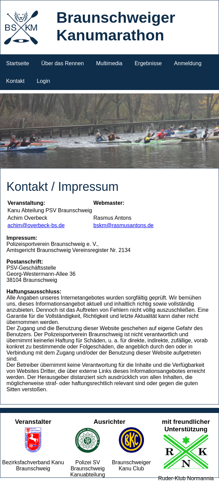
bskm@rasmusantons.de (123, 225)
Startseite (17, 63)
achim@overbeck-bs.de (36, 225)
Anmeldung (187, 63)
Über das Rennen (62, 63)
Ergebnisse (148, 63)
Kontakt (15, 81)
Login (43, 81)
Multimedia (109, 63)
